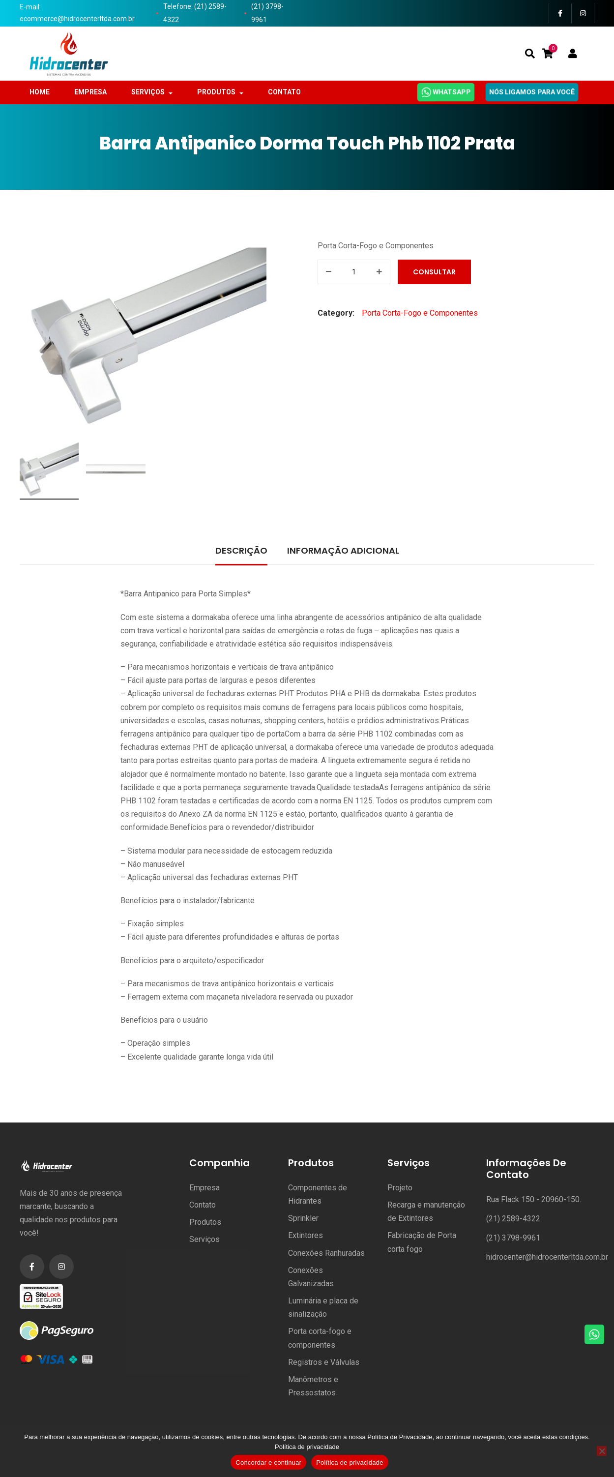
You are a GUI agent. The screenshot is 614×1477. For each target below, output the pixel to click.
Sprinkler (303, 1218)
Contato (202, 1205)
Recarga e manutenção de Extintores (426, 1211)
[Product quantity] (354, 272)
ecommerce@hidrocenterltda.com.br (77, 19)
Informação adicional (343, 550)
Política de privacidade (307, 1446)
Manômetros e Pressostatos (313, 1386)
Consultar (436, 272)
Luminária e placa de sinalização (323, 1307)
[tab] (241, 551)
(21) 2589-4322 (513, 1218)
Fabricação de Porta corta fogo (421, 1242)
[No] (602, 1451)
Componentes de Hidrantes (317, 1194)
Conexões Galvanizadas (311, 1277)
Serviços (204, 1239)
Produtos (205, 1222)
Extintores (305, 1235)
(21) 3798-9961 (267, 13)
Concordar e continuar (268, 1462)
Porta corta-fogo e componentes (319, 1338)
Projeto (399, 1187)
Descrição (241, 550)
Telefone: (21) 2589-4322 (195, 13)
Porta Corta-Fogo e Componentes (376, 245)
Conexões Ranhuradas (326, 1253)
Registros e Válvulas (323, 1362)
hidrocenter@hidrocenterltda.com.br (547, 1257)
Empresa (204, 1187)
